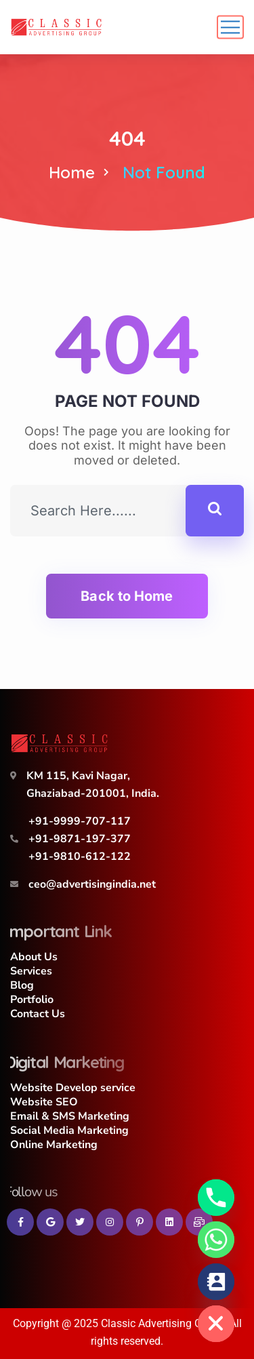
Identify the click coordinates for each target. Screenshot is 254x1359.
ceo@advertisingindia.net (92, 884)
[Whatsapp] (216, 1239)
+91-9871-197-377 (79, 838)
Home (72, 172)
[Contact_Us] (216, 1281)
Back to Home (127, 596)
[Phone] (216, 1197)
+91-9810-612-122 (79, 856)
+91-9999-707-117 (79, 821)
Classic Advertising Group (162, 1323)
